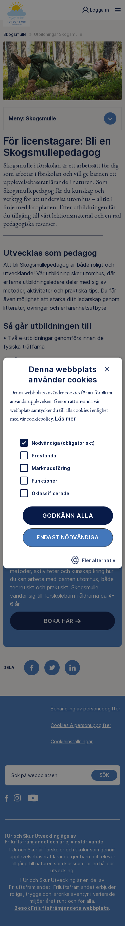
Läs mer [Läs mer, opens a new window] (65, 418)
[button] (93, 562)
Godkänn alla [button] (67, 515)
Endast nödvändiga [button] (68, 537)
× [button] (107, 369)
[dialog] (62, 463)
